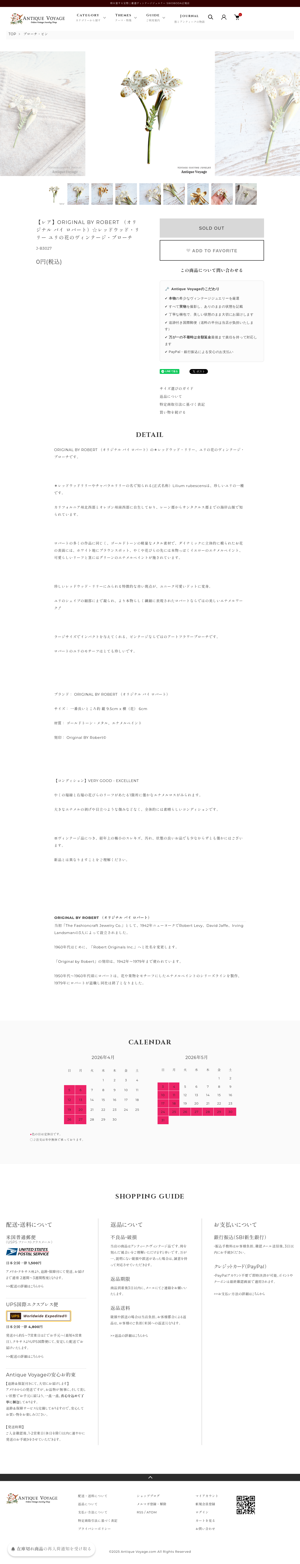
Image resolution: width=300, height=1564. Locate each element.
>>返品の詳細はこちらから (129, 1336)
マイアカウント (206, 1496)
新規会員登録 (205, 1504)
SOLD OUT (211, 228)
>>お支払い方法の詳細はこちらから (239, 1294)
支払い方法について (93, 1512)
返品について (171, 396)
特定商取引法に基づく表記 (182, 404)
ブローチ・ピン (35, 34)
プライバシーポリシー (94, 1529)
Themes (123, 18)
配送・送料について (93, 1496)
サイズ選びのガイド (177, 388)
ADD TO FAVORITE (211, 250)
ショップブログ (148, 1496)
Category (88, 18)
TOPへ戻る (150, 1477)
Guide (153, 18)
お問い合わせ (205, 1529)
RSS (140, 1512)
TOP (12, 34)
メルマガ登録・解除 (151, 1504)
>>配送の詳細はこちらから (25, 1286)
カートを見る (205, 1521)
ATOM (152, 1512)
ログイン (202, 1512)
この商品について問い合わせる (211, 270)
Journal (189, 19)
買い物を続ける (173, 412)
